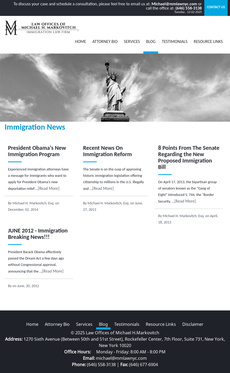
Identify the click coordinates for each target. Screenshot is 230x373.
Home (80, 41)
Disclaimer (193, 324)
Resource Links (208, 41)
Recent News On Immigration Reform (107, 151)
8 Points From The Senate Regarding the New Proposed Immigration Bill (188, 157)
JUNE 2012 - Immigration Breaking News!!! (38, 233)
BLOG (151, 41)
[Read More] (48, 188)
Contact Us (216, 7)
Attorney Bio (105, 41)
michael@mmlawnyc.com (121, 358)
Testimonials (175, 41)
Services (132, 41)
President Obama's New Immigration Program (37, 151)
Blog (103, 324)
